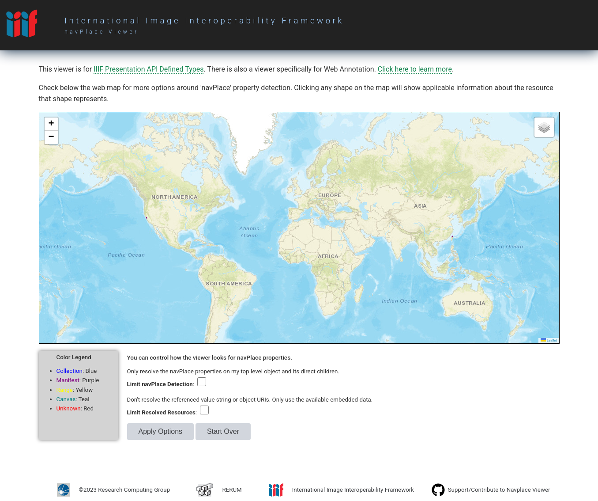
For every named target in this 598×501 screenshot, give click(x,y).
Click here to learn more (415, 69)
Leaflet (549, 340)
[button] (51, 124)
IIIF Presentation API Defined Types (148, 69)
